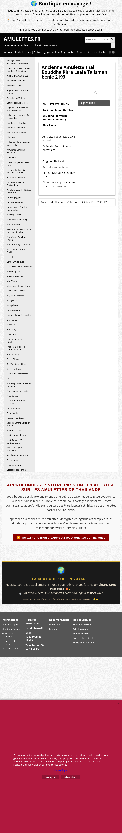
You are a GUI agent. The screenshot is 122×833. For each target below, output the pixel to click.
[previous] (110, 52)
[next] (113, 52)
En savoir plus (61, 770)
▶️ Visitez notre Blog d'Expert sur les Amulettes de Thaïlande (61, 537)
